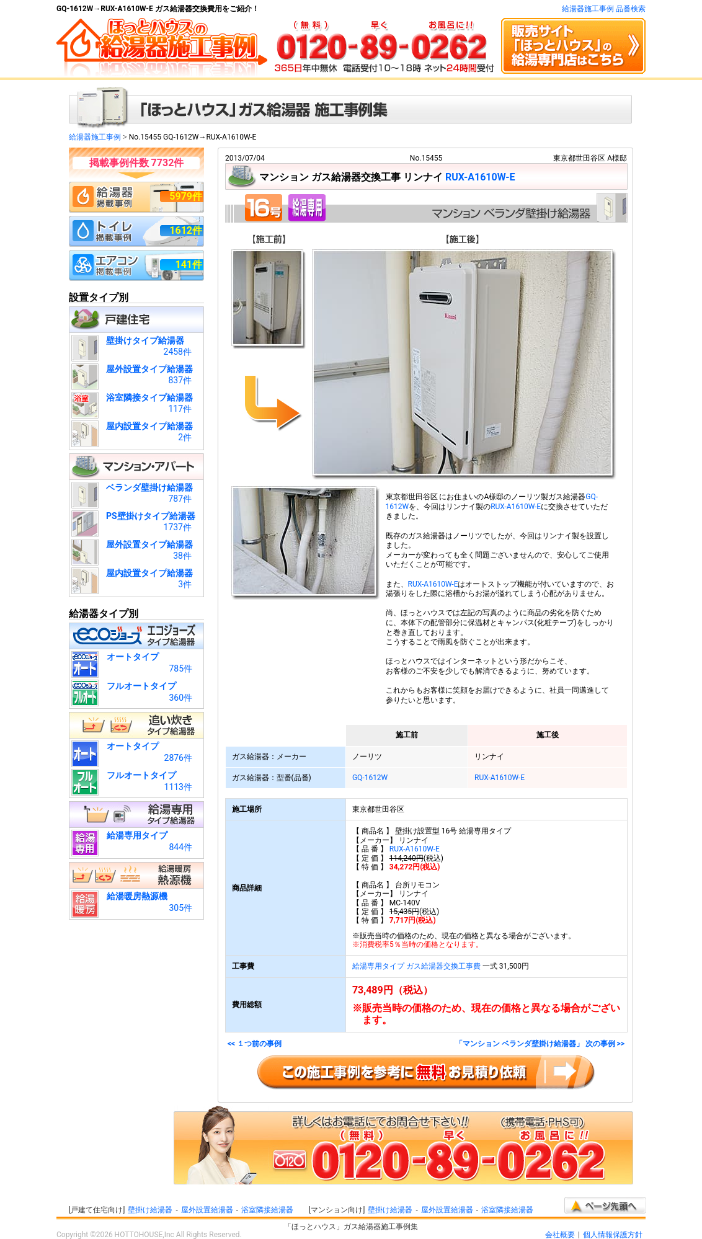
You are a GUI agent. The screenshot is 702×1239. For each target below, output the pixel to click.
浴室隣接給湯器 (267, 1210)
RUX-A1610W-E (480, 177)
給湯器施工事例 (95, 137)
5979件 (185, 196)
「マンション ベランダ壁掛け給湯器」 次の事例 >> (539, 1044)
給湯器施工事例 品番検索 (604, 8)
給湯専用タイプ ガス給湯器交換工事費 (416, 966)
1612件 (185, 230)
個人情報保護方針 (612, 1234)
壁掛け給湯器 (150, 1210)
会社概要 (560, 1234)
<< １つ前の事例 (255, 1044)
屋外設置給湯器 (207, 1210)
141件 (188, 264)
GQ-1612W (370, 777)
